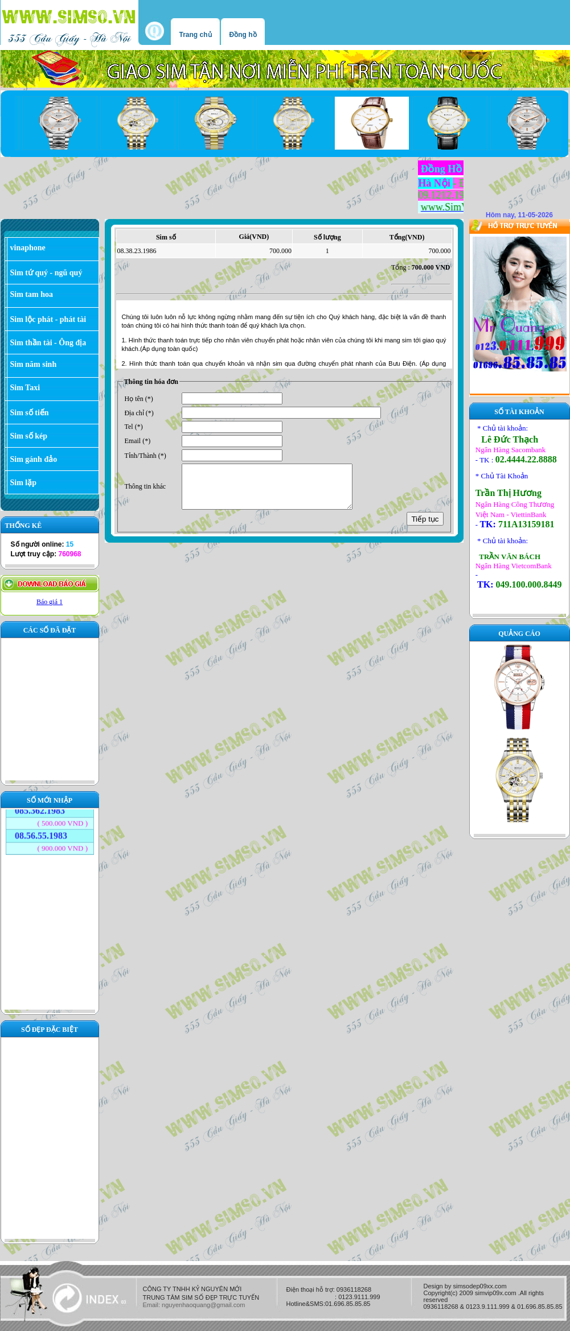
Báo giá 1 (49, 602)
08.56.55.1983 (41, 827)
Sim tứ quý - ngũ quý (46, 272)
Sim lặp (23, 482)
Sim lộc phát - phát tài (48, 319)
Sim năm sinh (33, 364)
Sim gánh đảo (34, 459)
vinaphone (28, 247)
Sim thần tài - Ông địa (48, 342)
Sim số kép (29, 436)
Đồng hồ (243, 35)
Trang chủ (195, 35)
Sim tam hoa (31, 294)
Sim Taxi (25, 387)
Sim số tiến (29, 412)
